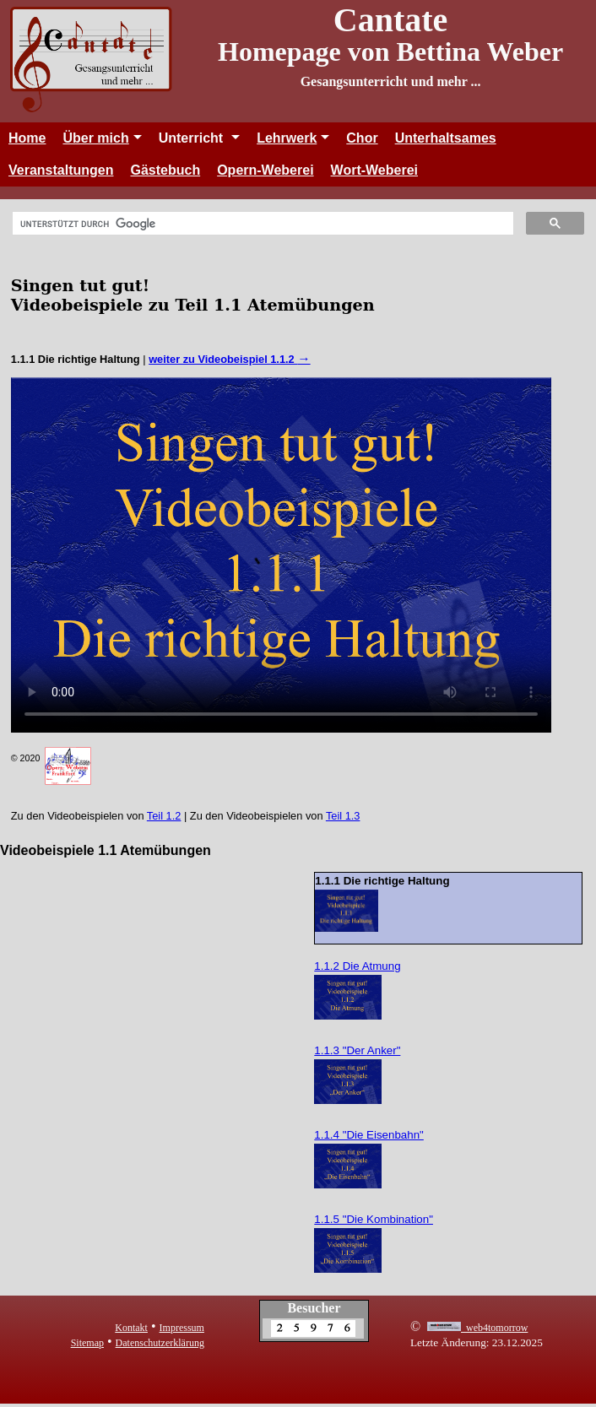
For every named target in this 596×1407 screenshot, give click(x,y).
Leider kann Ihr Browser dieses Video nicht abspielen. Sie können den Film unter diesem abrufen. (281, 555)
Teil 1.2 (164, 815)
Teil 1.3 (343, 815)
